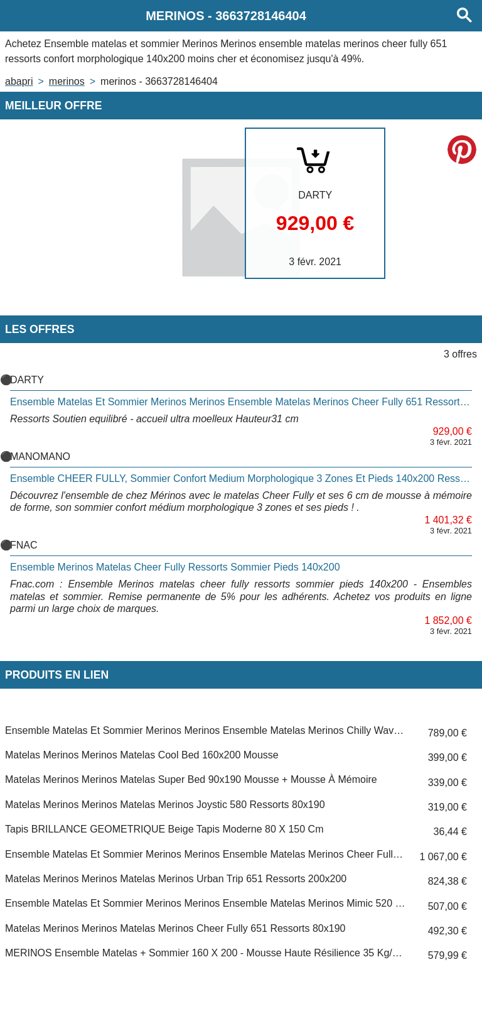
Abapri (19, 81)
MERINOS (67, 81)
